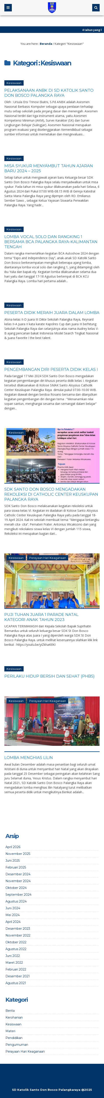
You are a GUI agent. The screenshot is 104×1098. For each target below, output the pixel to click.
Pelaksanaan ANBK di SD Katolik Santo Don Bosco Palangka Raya (49, 93)
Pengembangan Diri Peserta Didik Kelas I (51, 369)
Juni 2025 (12, 861)
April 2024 (13, 922)
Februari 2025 (15, 867)
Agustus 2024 (16, 901)
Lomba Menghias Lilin (28, 757)
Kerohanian (14, 1017)
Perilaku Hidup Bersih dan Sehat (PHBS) (49, 676)
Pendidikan (14, 1038)
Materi (10, 1031)
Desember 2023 (17, 929)
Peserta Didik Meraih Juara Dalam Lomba (51, 312)
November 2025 (17, 854)
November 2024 (18, 881)
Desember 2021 (17, 976)
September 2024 (18, 895)
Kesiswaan (14, 83)
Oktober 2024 (16, 888)
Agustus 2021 (15, 983)
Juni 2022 (12, 956)
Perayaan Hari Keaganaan (47, 558)
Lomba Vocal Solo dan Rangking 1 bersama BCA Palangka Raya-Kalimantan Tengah (50, 241)
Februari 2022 (15, 969)
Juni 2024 (12, 908)
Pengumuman (16, 1045)
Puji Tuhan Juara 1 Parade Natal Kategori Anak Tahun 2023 (41, 617)
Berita (10, 1011)
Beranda (46, 44)
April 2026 (12, 847)
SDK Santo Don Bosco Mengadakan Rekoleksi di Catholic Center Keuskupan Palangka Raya (51, 494)
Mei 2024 (12, 915)
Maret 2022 (14, 963)
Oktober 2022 (15, 942)
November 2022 (17, 935)
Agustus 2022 (15, 949)
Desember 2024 (17, 874)
